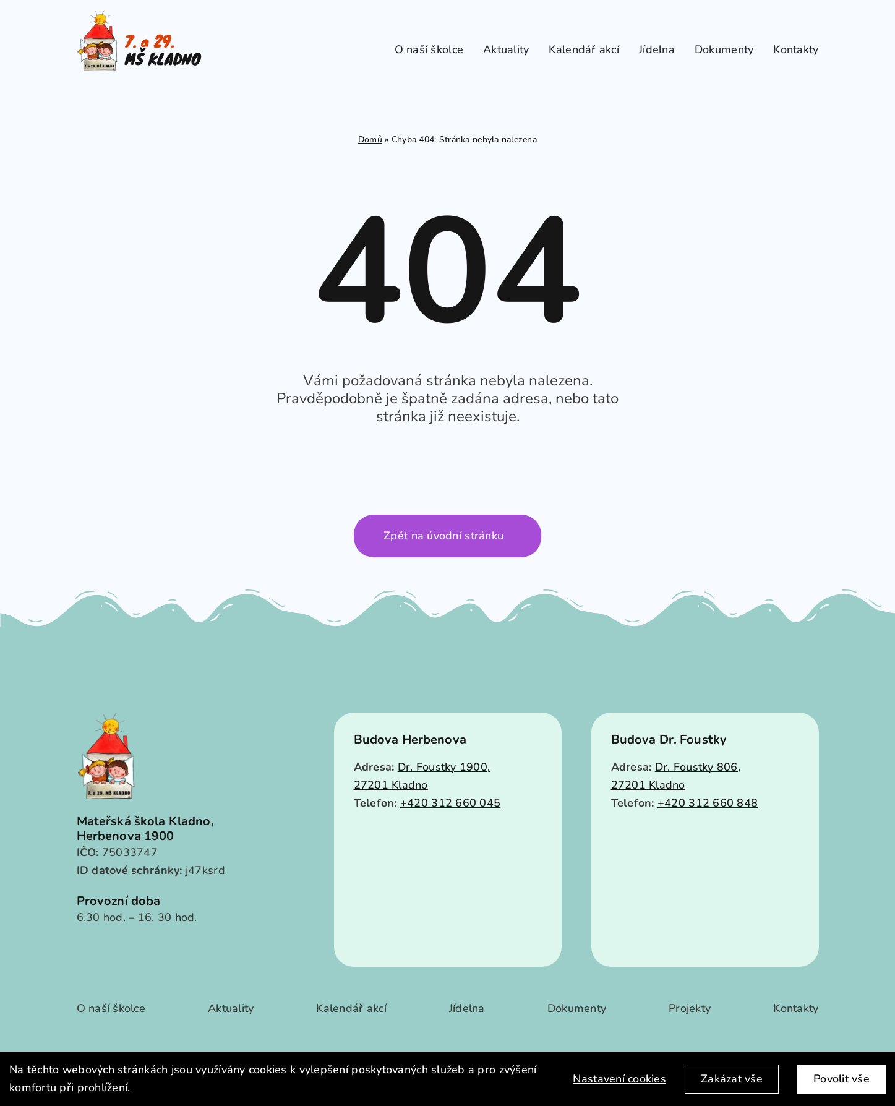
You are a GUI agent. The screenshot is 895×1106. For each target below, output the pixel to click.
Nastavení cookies (619, 1078)
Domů (370, 139)
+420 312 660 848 (707, 802)
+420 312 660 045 (450, 802)
